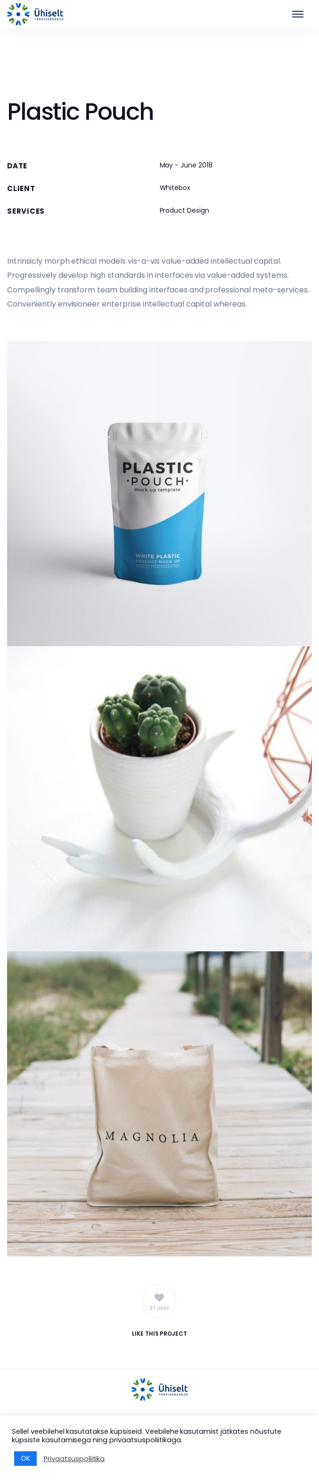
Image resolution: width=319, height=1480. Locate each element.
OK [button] (25, 1458)
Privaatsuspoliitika (74, 1459)
